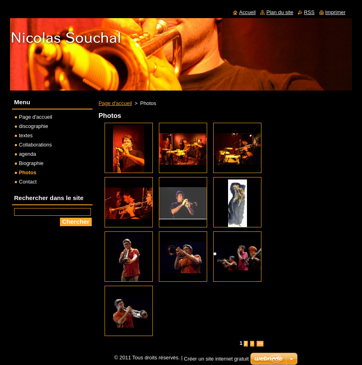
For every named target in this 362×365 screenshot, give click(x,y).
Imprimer (335, 12)
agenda (27, 154)
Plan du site (279, 12)
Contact (28, 182)
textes (26, 135)
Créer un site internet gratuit (216, 359)
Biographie (31, 163)
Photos (27, 172)
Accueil (247, 12)
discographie (33, 126)
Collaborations (35, 145)
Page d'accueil (115, 103)
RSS (309, 12)
